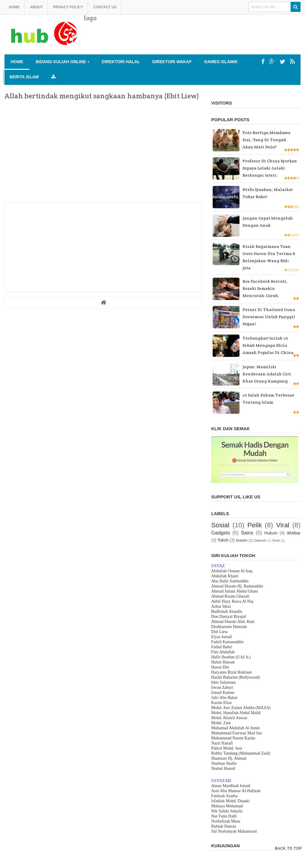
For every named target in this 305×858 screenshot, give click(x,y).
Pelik (254, 525)
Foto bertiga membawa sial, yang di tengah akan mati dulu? (266, 140)
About (36, 7)
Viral (282, 525)
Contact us (105, 7)
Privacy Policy (68, 7)
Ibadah (242, 540)
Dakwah (260, 540)
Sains (247, 533)
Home (14, 7)
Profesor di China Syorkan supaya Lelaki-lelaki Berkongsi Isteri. (269, 168)
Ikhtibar (294, 533)
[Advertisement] (192, 38)
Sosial (220, 525)
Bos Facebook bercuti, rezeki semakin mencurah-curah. (264, 288)
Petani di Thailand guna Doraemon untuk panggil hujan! (268, 317)
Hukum (270, 533)
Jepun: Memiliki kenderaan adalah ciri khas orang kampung (266, 374)
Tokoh (222, 540)
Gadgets (220, 533)
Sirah (276, 540)
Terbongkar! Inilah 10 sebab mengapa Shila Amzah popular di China (267, 345)
